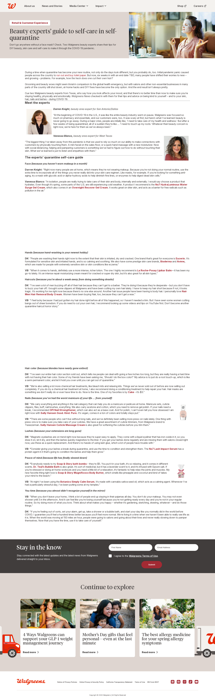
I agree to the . (136, 555)
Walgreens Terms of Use (143, 555)
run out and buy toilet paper (71, 75)
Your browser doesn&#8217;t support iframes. (107, 221)
